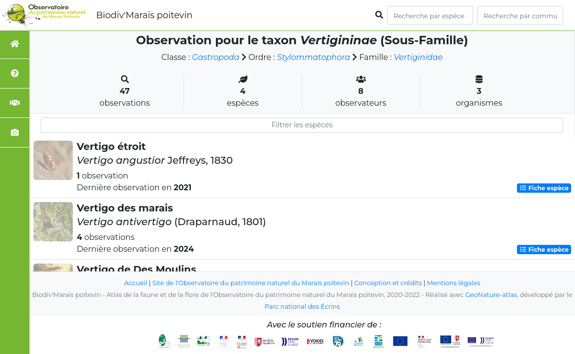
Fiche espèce (544, 188)
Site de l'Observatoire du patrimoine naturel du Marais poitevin (250, 283)
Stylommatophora (313, 57)
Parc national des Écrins (302, 306)
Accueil (136, 283)
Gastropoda (215, 57)
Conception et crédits (388, 283)
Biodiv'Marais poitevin (144, 15)
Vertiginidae (418, 57)
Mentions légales (453, 283)
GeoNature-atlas (491, 294)
